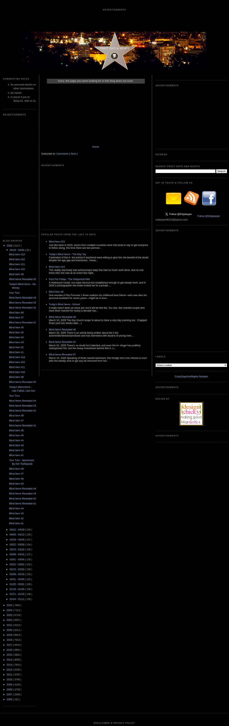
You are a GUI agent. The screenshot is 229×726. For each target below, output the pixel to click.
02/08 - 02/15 (17, 459)
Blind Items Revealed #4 (22, 183)
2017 (10, 530)
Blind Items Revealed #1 (22, 208)
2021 (10, 510)
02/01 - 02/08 (17, 464)
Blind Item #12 (17, 144)
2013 (10, 550)
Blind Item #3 (16, 227)
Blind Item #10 (17, 154)
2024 (10, 495)
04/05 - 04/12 (17, 420)
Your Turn (14, 178)
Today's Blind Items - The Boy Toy (67, 200)
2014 (10, 545)
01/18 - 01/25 (17, 474)
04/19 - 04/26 (17, 135)
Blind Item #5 (16, 218)
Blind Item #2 (16, 232)
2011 (10, 560)
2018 (10, 525)
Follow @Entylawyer (209, 158)
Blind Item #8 (16, 198)
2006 (10, 585)
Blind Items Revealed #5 (22, 164)
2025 (10, 490)
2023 (10, 500)
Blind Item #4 (16, 222)
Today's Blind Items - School (64, 251)
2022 (10, 505)
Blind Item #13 (17, 139)
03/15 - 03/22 (17, 435)
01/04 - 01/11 (17, 484)
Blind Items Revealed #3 (22, 188)
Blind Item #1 (16, 237)
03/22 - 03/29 (17, 430)
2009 (10, 570)
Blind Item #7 (16, 203)
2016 (10, 535)
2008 (10, 575)
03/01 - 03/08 (17, 444)
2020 (10, 515)
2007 (10, 580)
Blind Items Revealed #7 (62, 301)
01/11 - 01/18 (17, 479)
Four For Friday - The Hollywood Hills (69, 225)
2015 (10, 540)
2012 (10, 555)
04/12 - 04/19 (17, 415)
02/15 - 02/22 (17, 454)
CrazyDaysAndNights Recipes (191, 204)
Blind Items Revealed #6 (62, 263)
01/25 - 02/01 (17, 469)
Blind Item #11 (17, 149)
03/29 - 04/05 (17, 425)
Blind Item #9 (16, 159)
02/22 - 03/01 (17, 449)
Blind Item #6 (16, 213)
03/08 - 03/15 (17, 440)
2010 (10, 565)
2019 (10, 520)
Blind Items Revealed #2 (22, 193)
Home (95, 150)
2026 (10, 131)
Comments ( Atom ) (67, 157)
